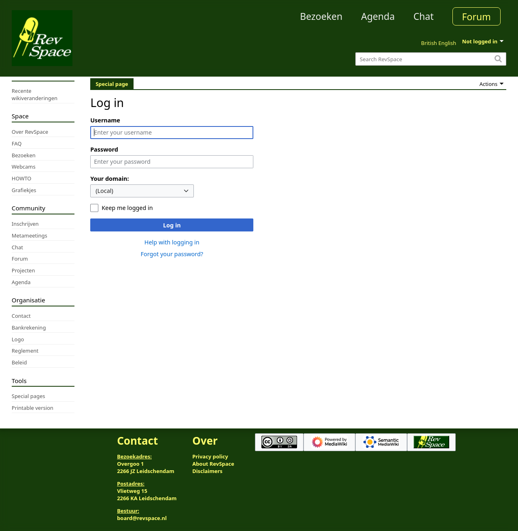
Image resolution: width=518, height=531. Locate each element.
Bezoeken (321, 16)
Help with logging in (172, 242)
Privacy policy (210, 456)
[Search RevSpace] (430, 59)
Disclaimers (207, 471)
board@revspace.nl (142, 518)
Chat (423, 16)
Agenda (378, 16)
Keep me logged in (127, 208)
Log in (172, 225)
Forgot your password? (171, 254)
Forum (476, 16)
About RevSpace (213, 463)
